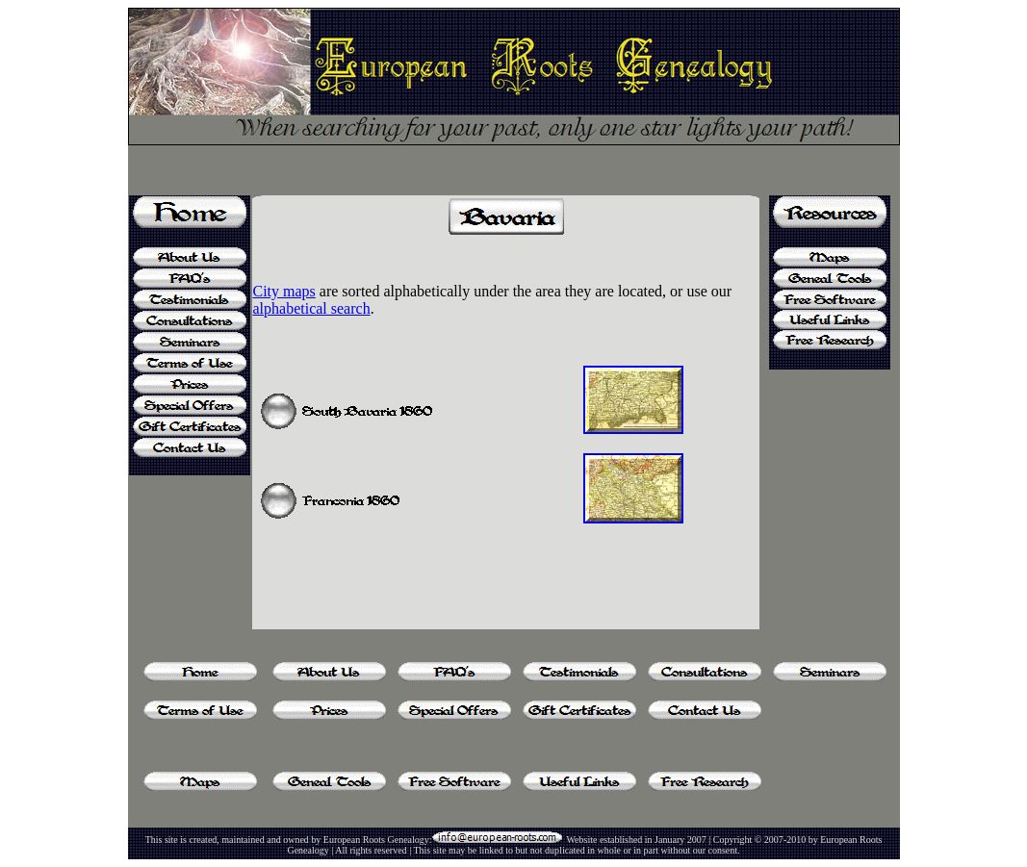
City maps (283, 291)
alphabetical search (311, 308)
